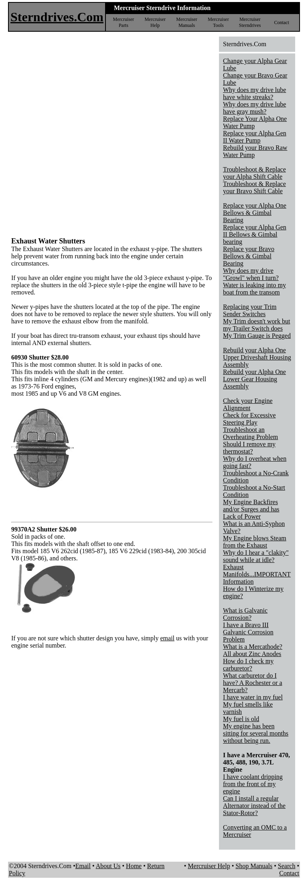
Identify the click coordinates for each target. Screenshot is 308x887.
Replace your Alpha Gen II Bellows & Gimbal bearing (254, 234)
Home (134, 865)
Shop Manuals (253, 865)
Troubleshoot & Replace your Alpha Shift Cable (254, 173)
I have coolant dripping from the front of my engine (253, 784)
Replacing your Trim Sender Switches (249, 310)
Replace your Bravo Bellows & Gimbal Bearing (248, 256)
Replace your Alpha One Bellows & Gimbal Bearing (254, 212)
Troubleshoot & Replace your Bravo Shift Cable (254, 187)
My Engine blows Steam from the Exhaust (254, 542)
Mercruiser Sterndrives (250, 22)
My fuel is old (241, 718)
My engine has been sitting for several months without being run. (255, 733)
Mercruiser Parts (123, 22)
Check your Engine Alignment (248, 404)
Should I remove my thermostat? (249, 448)
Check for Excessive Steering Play (249, 419)
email (167, 638)
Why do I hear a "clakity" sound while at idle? (256, 556)
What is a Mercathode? (252, 646)
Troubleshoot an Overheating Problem (250, 433)
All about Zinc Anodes (252, 653)
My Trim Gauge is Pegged (257, 335)
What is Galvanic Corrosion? (245, 614)
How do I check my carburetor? (248, 665)
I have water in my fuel (253, 697)
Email (83, 865)
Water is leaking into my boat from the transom (254, 289)
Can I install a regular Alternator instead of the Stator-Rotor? (254, 805)
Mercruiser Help (155, 22)
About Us (108, 865)
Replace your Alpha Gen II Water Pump (254, 137)
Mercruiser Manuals (186, 22)
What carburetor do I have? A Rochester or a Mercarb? (252, 682)
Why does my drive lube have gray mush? (254, 108)
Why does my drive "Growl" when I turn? (251, 274)
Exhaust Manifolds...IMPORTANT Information (257, 574)
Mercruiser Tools (218, 22)
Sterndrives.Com (56, 17)
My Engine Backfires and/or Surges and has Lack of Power (251, 509)
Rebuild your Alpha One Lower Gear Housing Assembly (254, 379)
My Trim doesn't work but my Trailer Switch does (256, 325)
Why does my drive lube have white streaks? (254, 93)
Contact (281, 22)
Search (287, 865)
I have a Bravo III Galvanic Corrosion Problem (248, 632)
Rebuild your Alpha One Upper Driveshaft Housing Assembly (257, 357)
